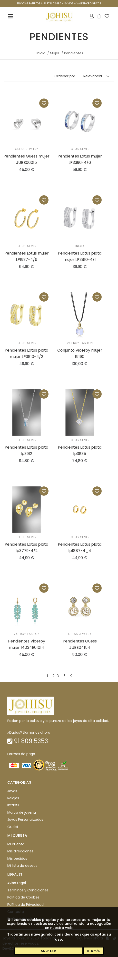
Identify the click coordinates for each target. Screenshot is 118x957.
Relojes (13, 798)
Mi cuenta (15, 844)
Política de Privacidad (25, 904)
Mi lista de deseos (22, 865)
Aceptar (48, 951)
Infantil (13, 805)
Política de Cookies (23, 897)
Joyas (12, 791)
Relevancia (92, 76)
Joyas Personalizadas (25, 819)
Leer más (93, 951)
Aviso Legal (16, 883)
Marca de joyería (21, 812)
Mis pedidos (17, 858)
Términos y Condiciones (28, 890)
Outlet (12, 826)
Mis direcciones (20, 851)
